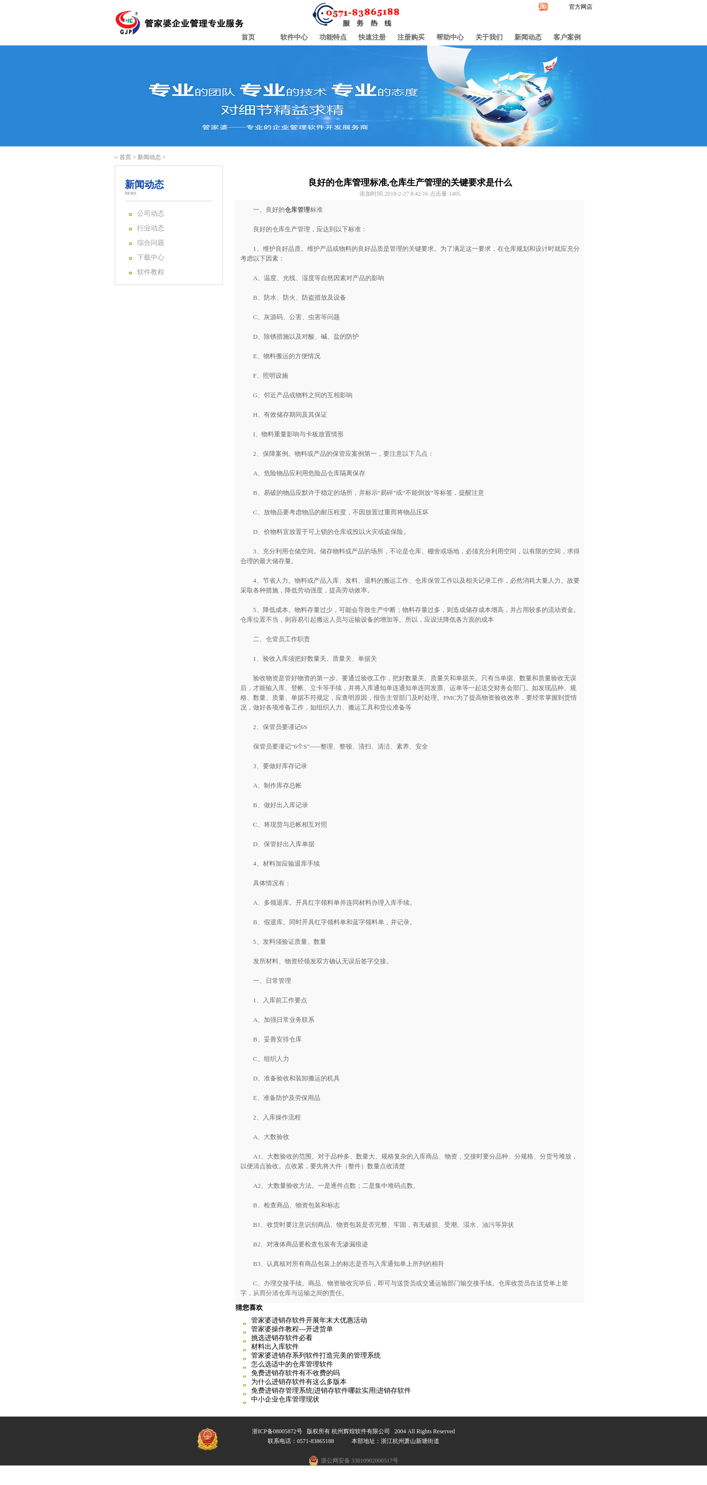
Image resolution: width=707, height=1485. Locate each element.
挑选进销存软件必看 (282, 1338)
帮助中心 (450, 37)
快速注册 (372, 37)
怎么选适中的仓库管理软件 (292, 1364)
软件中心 (294, 37)
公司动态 (150, 213)
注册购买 (411, 37)
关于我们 (489, 37)
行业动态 (150, 228)
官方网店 (580, 6)
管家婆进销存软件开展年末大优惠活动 (309, 1320)
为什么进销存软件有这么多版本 (299, 1381)
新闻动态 (528, 37)
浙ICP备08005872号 (277, 1431)
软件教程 (150, 272)
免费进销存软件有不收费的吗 (295, 1373)
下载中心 (150, 257)
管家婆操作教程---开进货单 (292, 1329)
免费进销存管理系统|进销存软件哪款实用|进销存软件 (331, 1390)
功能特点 (333, 37)
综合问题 (150, 242)
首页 (248, 37)
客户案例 (567, 37)
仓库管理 (297, 209)
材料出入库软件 (275, 1346)
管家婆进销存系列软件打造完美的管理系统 (316, 1355)
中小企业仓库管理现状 (285, 1399)
